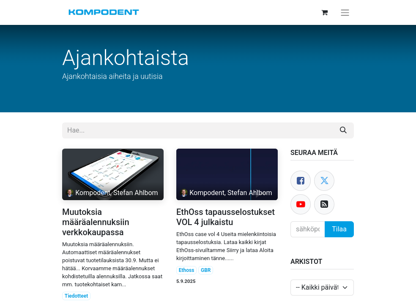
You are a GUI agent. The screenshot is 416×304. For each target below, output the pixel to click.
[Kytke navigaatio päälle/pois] (345, 12)
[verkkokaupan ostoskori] (324, 12)
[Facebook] (300, 181)
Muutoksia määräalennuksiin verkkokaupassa (95, 222)
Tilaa (339, 229)
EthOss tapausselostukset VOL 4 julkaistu (225, 217)
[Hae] (343, 130)
